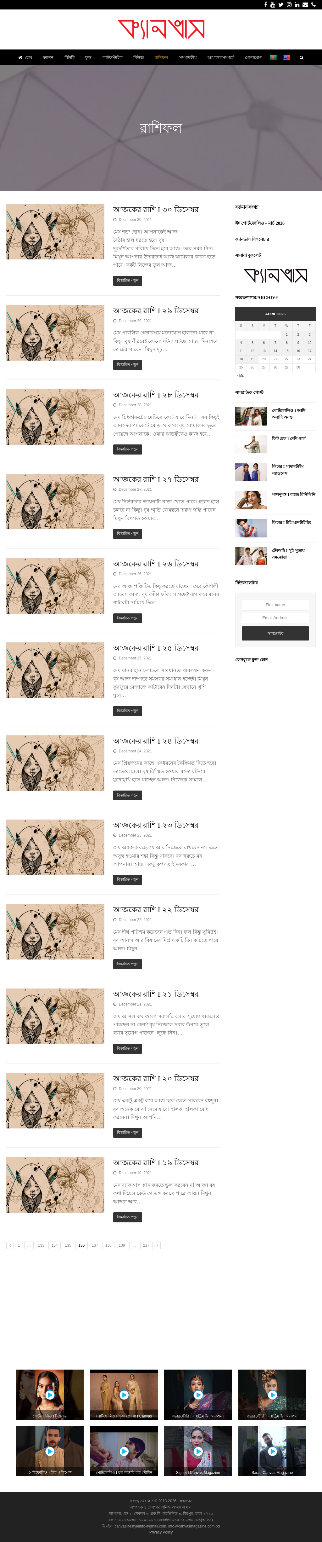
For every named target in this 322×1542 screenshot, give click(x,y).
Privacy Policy (161, 1532)
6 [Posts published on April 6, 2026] (264, 343)
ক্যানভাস (185, 1501)
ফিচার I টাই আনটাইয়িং (291, 522)
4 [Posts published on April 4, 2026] (241, 343)
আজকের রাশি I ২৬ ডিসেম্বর (156, 564)
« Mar (240, 375)
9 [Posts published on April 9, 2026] (298, 343)
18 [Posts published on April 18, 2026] (241, 359)
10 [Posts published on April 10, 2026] (309, 343)
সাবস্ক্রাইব (275, 633)
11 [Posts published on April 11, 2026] (241, 351)
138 (108, 1245)
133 (41, 1245)
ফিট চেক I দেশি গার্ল (289, 438)
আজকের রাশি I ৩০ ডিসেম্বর (156, 210)
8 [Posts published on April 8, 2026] (287, 343)
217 (146, 1245)
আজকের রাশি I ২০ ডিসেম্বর (156, 1079)
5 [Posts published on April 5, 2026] (252, 343)
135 (68, 1245)
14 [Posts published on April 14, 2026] (275, 351)
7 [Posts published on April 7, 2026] (275, 343)
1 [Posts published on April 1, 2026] (287, 334)
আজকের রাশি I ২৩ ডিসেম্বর (156, 825)
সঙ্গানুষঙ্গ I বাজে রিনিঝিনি (293, 494)
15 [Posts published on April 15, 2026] (287, 351)
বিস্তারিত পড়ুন (127, 280)
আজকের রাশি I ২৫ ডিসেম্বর (156, 648)
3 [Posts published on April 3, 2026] (310, 334)
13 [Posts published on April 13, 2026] (264, 351)
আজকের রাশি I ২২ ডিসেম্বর (156, 910)
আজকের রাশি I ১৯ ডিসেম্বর (156, 1163)
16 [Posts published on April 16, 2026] (298, 351)
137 (95, 1245)
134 (55, 1245)
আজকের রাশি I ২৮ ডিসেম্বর (156, 395)
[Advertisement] (160, 1307)
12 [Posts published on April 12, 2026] (252, 351)
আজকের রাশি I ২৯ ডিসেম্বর (156, 311)
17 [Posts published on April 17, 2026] (309, 351)
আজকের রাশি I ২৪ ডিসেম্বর (156, 741)
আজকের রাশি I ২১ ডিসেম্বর (156, 994)
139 (122, 1245)
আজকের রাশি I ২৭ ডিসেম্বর (156, 479)
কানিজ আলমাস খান (176, 1507)
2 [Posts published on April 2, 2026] (298, 334)
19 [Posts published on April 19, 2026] (252, 359)
